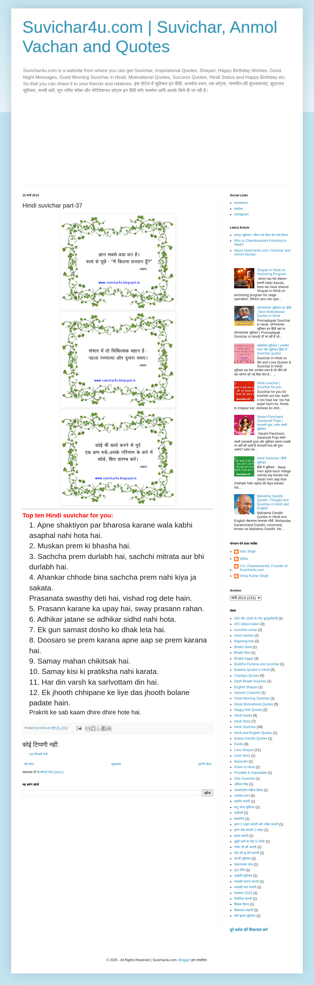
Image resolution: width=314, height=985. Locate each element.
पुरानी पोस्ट (205, 764)
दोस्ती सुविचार (242, 858)
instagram (241, 214)
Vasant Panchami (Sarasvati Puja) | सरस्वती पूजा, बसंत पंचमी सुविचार (272, 423)
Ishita (244, 559)
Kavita (238, 744)
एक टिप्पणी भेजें (38, 754)
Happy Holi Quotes (248, 710)
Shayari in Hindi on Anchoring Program (271, 272)
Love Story (242, 756)
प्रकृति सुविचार (243, 876)
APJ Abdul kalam (247, 624)
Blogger (184, 960)
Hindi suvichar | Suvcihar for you (269, 385)
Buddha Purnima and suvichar (256, 664)
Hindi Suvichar (245, 727)
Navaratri (241, 761)
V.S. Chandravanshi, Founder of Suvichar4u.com (263, 568)
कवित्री (238, 813)
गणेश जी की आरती (245, 847)
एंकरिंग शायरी (242, 801)
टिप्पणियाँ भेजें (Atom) (50, 772)
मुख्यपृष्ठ (116, 764)
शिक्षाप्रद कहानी (243, 910)
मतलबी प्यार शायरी (245, 887)
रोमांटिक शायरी (243, 899)
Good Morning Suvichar (251, 698)
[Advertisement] (157, 142)
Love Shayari (244, 750)
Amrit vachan (244, 636)
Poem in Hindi (244, 767)
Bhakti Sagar (243, 658)
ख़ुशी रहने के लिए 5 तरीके (249, 841)
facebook (241, 203)
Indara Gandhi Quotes (250, 738)
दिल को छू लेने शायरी (246, 853)
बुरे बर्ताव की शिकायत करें (248, 930)
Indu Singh (248, 551)
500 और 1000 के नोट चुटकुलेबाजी (256, 618)
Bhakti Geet (243, 647)
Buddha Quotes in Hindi (252, 670)
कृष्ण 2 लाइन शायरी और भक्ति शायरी (256, 824)
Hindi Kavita (243, 715)
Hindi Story (242, 721)
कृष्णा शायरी (241, 836)
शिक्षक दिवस (241, 904)
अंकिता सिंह (241, 784)
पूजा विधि (239, 870)
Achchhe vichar (245, 630)
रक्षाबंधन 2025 (243, 893)
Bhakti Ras (242, 653)
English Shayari (245, 687)
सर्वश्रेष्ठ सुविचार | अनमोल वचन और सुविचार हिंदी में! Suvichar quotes (273, 350)
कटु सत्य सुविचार (244, 807)
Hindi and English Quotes (253, 733)
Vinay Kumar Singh (254, 576)
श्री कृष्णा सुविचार (244, 916)
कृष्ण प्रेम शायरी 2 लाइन (249, 830)
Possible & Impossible (250, 773)
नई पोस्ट (29, 764)
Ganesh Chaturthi (247, 693)
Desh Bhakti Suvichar (250, 681)
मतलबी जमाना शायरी (246, 881)
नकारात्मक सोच (243, 864)
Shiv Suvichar (244, 779)
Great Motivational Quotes (253, 704)
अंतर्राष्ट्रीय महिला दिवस (248, 790)
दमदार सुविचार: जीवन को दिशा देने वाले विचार (261, 235)
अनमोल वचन (242, 796)
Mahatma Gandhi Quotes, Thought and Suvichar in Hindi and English (273, 502)
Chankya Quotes (246, 676)
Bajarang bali (244, 641)
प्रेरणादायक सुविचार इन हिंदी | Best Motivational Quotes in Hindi (274, 312)
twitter (238, 209)
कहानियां (239, 819)
